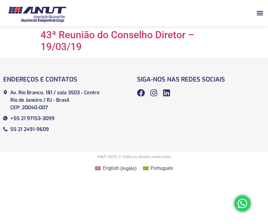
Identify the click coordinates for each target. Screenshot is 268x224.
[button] (260, 13)
